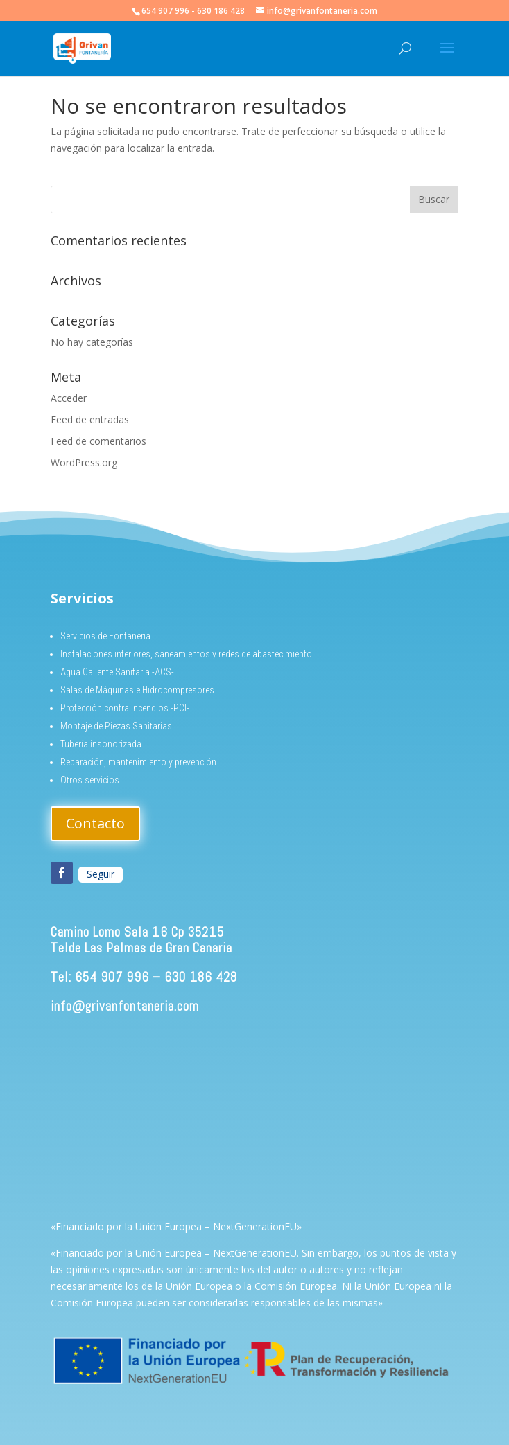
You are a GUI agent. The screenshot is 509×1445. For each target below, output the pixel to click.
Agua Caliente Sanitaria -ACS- (117, 671)
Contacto (95, 823)
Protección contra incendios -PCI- (124, 707)
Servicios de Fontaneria (105, 635)
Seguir (100, 873)
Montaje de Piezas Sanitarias (116, 726)
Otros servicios (89, 780)
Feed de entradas (90, 419)
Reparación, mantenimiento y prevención (138, 762)
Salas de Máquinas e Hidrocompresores (137, 689)
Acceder (69, 398)
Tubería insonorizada (100, 744)
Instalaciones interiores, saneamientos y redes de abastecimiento (186, 653)
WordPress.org (84, 462)
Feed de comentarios (98, 440)
